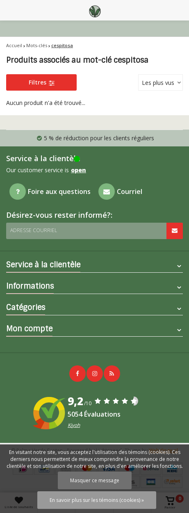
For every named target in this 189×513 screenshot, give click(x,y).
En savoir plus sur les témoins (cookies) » (97, 500)
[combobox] (160, 82)
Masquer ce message (94, 480)
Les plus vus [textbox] (158, 83)
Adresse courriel (33, 230)
